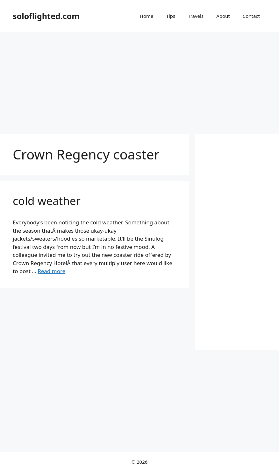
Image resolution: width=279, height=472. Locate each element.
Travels (196, 16)
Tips (170, 16)
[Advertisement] (139, 79)
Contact (251, 16)
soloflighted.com (46, 16)
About (223, 16)
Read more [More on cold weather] (51, 271)
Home (147, 16)
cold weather (47, 200)
